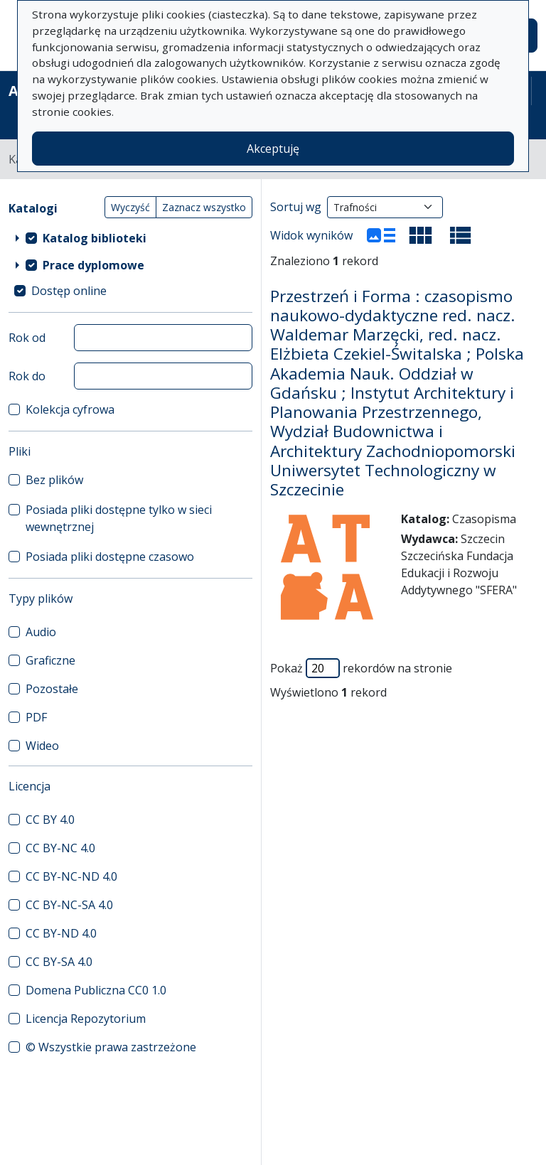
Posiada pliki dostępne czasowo (110, 556)
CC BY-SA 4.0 (59, 962)
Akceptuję (273, 148)
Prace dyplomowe (93, 265)
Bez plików (54, 480)
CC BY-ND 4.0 (61, 933)
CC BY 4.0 (50, 819)
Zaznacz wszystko (204, 207)
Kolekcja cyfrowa (70, 409)
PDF (36, 717)
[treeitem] (130, 238)
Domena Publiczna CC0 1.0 (96, 990)
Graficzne (50, 660)
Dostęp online (69, 291)
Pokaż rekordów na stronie (361, 668)
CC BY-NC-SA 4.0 (69, 905)
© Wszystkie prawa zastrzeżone (111, 1047)
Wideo (42, 745)
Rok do (27, 376)
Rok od (27, 337)
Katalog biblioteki (94, 238)
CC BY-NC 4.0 (60, 848)
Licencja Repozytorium (86, 1018)
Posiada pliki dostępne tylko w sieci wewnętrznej (119, 518)
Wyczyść (130, 207)
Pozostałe (52, 689)
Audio (41, 632)
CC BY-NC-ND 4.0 (71, 876)
